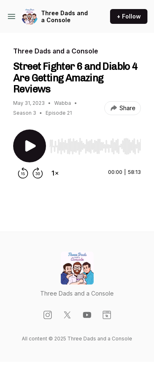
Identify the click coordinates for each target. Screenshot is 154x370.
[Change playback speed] (55, 173)
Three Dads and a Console (64, 16)
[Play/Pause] (29, 146)
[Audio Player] (95, 144)
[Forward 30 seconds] (38, 173)
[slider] (95, 146)
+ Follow (129, 16)
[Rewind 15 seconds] (23, 173)
